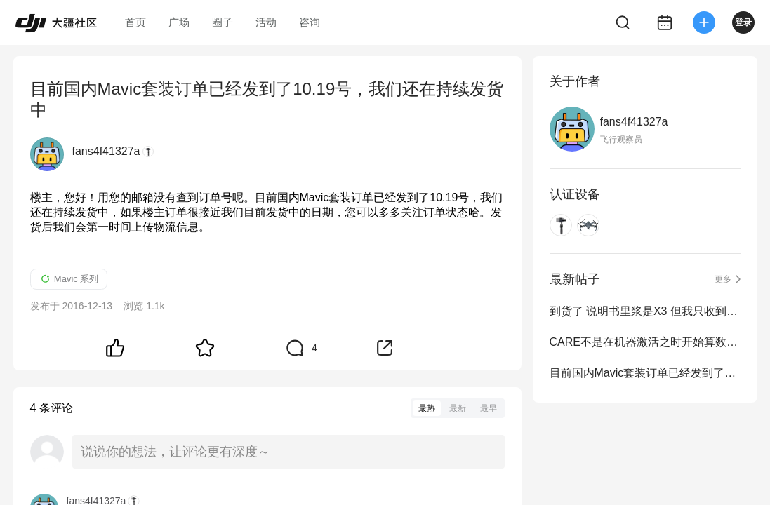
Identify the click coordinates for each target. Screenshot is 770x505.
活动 (266, 22)
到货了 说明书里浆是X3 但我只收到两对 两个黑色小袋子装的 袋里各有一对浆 (645, 311)
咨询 (309, 22)
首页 (135, 22)
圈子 (222, 22)
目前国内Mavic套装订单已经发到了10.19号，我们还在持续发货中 (645, 373)
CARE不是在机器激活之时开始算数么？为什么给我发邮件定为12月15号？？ (645, 342)
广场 (179, 22)
